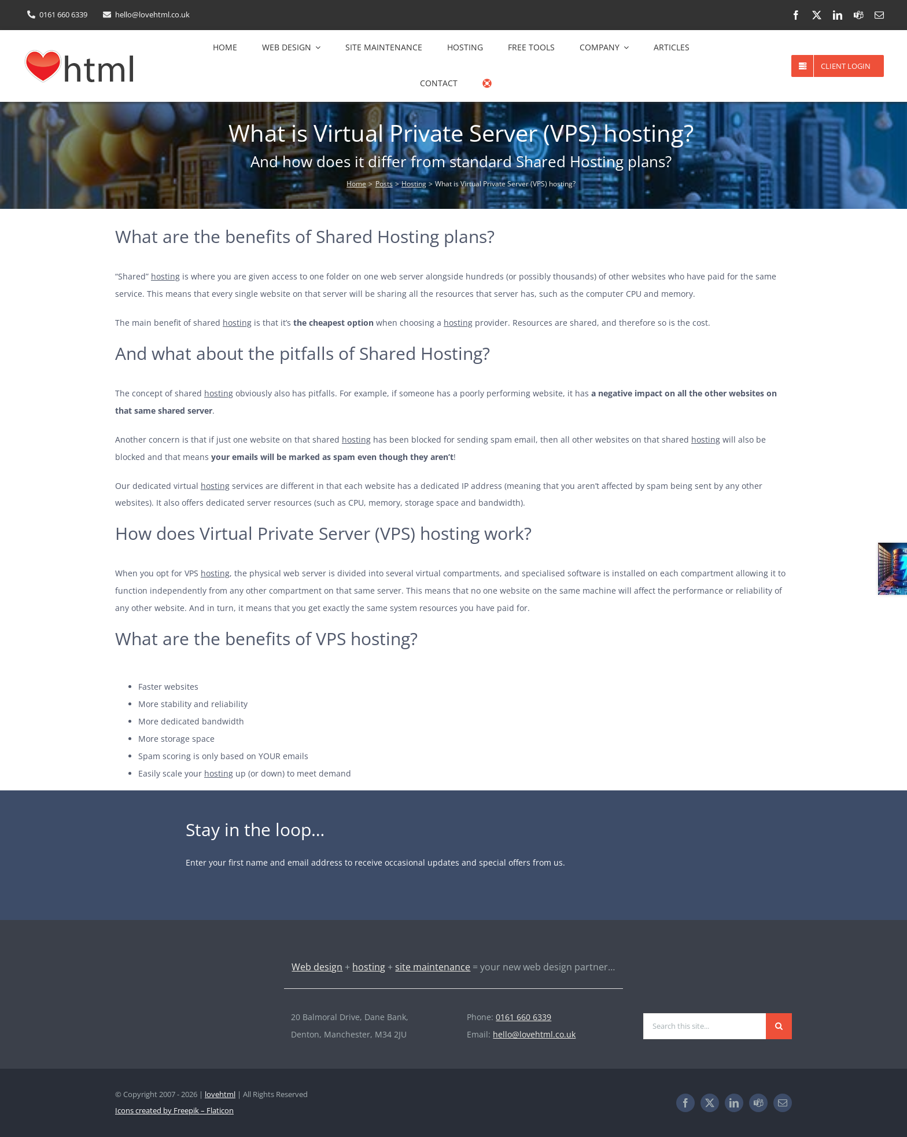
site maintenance (432, 967)
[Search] (779, 1026)
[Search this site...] (704, 1026)
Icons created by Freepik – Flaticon (174, 1110)
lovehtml (220, 1094)
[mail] (879, 15)
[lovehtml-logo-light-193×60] (170, 1012)
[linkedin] (837, 15)
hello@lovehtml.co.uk (534, 1034)
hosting (165, 276)
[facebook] (796, 15)
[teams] (858, 15)
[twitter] (816, 15)
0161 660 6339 (523, 1016)
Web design (317, 967)
